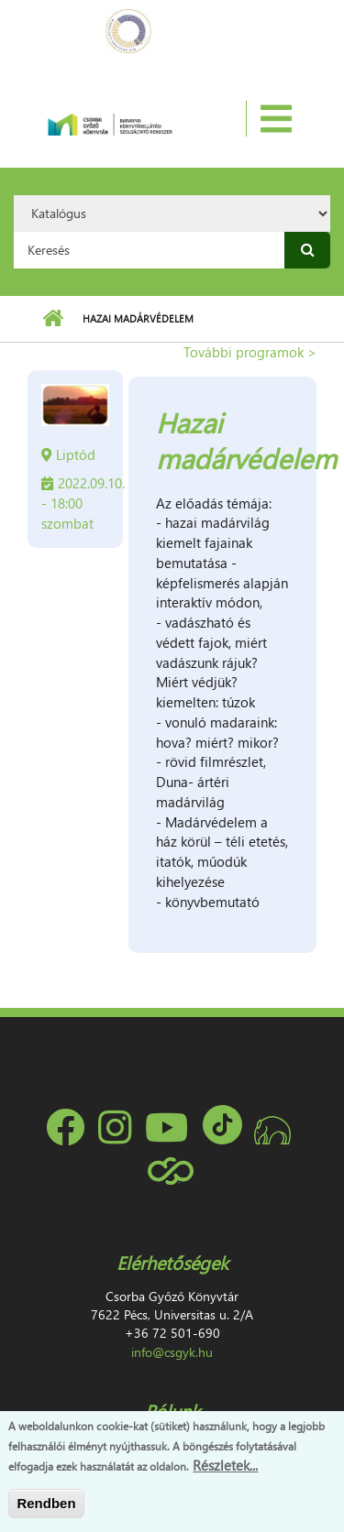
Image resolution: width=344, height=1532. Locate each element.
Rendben (46, 1504)
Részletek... (225, 1466)
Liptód (75, 454)
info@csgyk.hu (172, 1352)
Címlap (53, 319)
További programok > (249, 352)
